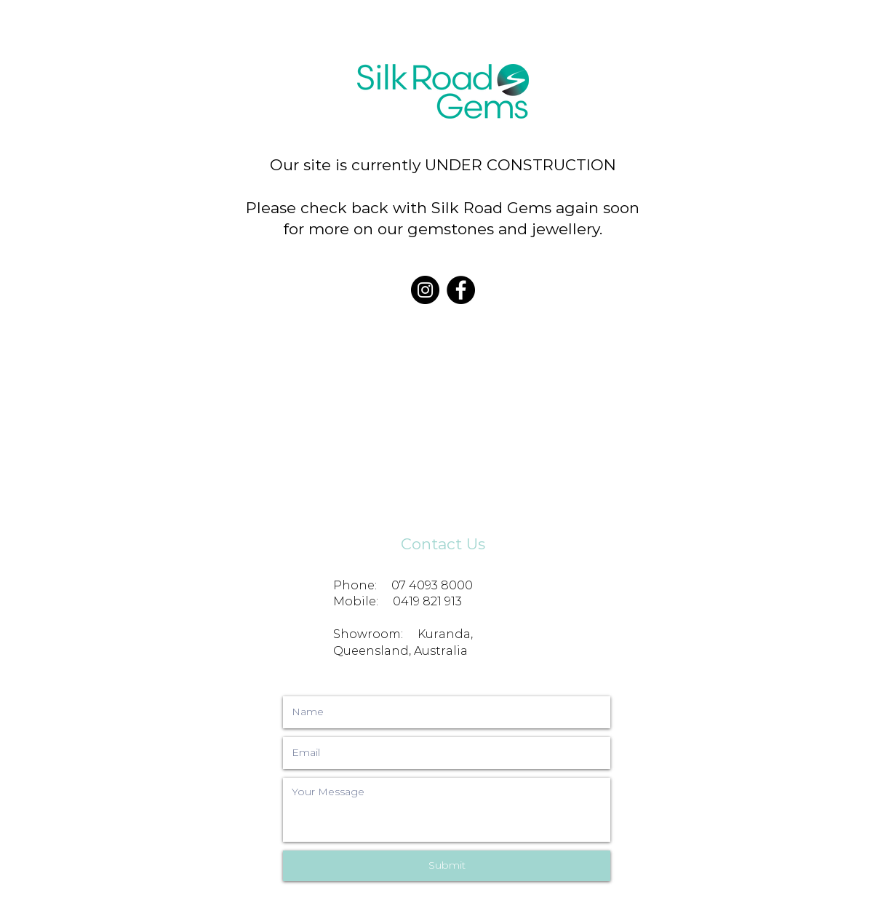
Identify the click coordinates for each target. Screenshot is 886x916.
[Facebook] (461, 290)
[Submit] (446, 866)
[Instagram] (425, 290)
